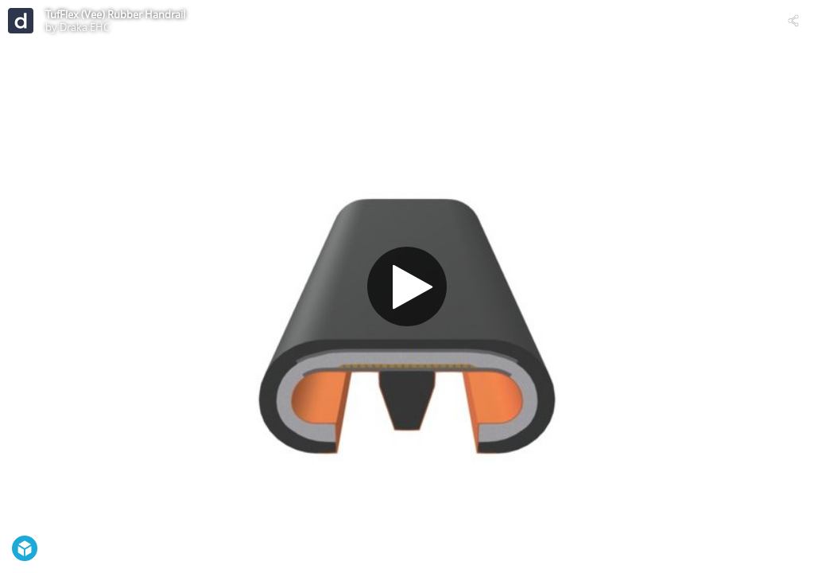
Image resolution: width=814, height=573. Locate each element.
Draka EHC (85, 27)
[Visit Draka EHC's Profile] (20, 20)
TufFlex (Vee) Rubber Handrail (115, 14)
